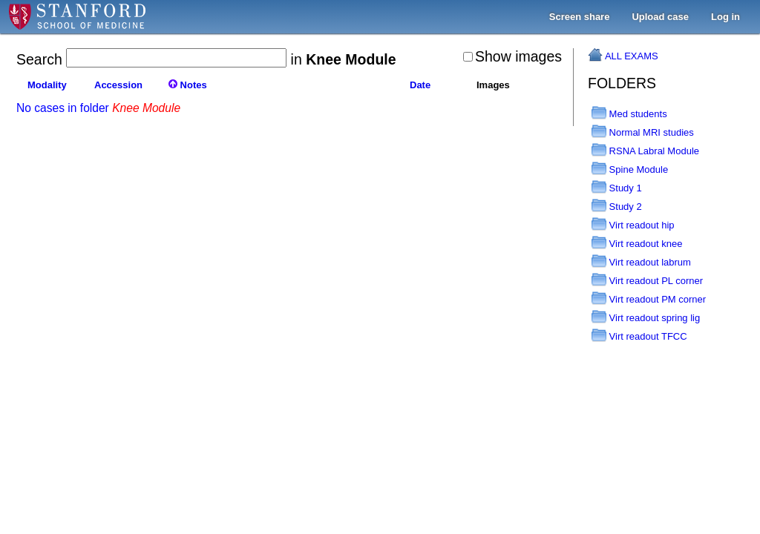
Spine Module (630, 169)
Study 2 (617, 206)
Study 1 (617, 188)
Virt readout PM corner (649, 299)
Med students (629, 113)
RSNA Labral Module (645, 150)
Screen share (579, 16)
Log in (725, 16)
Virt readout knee (637, 243)
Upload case (660, 16)
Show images (512, 56)
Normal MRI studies (643, 132)
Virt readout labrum (641, 262)
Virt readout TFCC (639, 336)
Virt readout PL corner (647, 280)
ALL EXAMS (631, 56)
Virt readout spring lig (646, 317)
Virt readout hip (633, 225)
